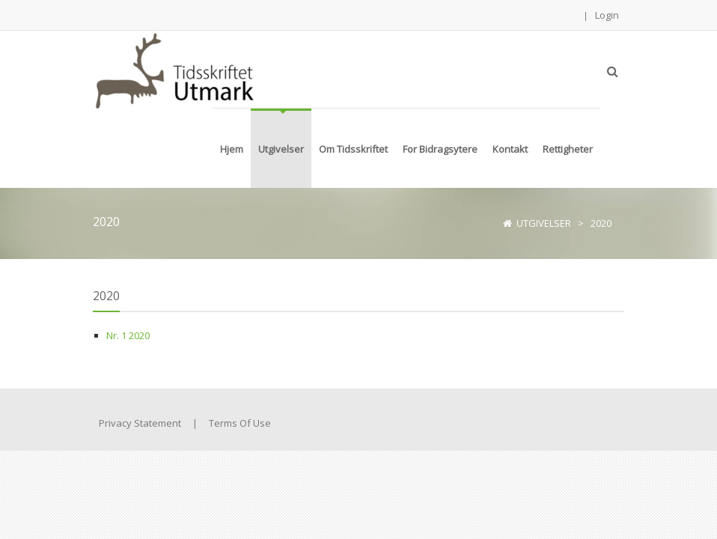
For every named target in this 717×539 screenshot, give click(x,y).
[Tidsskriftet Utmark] (173, 69)
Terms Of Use (240, 423)
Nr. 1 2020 (128, 335)
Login (607, 15)
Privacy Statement (140, 423)
